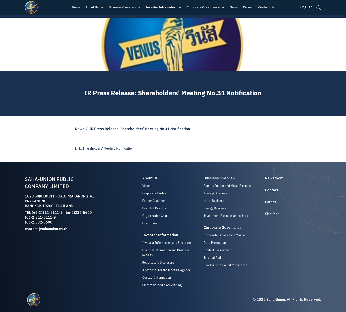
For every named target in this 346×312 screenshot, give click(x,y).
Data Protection (215, 243)
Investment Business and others (226, 215)
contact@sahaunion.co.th (46, 229)
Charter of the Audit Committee (225, 265)
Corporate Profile (154, 193)
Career (248, 7)
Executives (149, 223)
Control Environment (218, 250)
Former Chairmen (153, 201)
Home (76, 7)
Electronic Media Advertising (162, 285)
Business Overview (122, 7)
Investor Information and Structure (166, 243)
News (234, 7)
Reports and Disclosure (158, 262)
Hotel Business (214, 200)
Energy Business (215, 208)
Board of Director (154, 208)
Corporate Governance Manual (225, 235)
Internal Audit (213, 257)
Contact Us (266, 7)
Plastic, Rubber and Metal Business (228, 185)
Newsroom (274, 178)
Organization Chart (155, 216)
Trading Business (215, 193)
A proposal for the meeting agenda (166, 270)
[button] (94, 7)
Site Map (272, 214)
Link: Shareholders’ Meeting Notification (104, 148)
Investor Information (161, 7)
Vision (146, 186)
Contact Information (156, 277)
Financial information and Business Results (165, 253)
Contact (271, 190)
